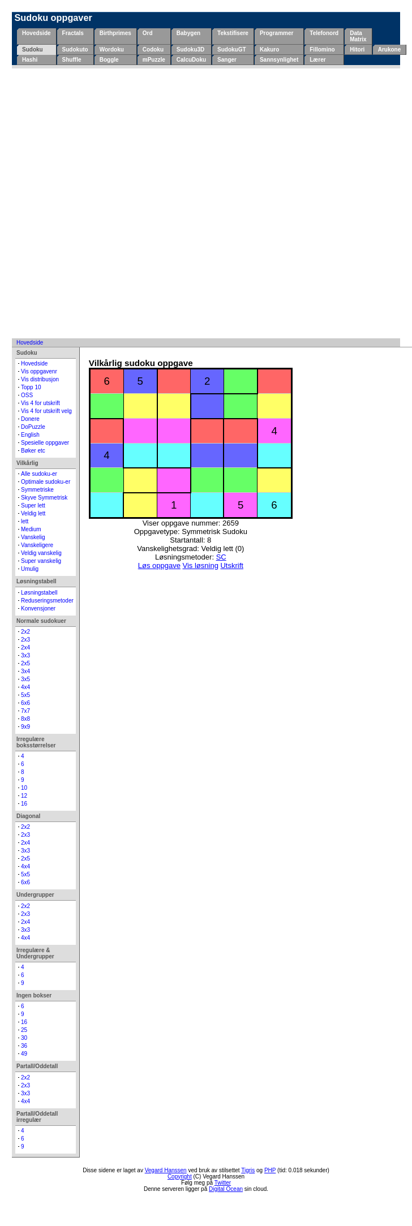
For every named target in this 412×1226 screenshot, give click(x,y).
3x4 (25, 671)
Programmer (276, 33)
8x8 (25, 719)
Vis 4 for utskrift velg (46, 411)
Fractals (73, 33)
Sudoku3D (190, 49)
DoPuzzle (33, 427)
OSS (27, 395)
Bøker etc (33, 451)
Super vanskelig (41, 561)
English (30, 435)
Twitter (222, 1183)
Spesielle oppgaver (45, 443)
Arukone (389, 49)
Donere (30, 419)
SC (221, 557)
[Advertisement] (129, 203)
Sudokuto (75, 49)
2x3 (25, 639)
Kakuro (269, 49)
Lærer (317, 60)
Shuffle (71, 60)
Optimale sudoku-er (45, 482)
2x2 (25, 632)
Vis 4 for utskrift (40, 403)
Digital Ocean (226, 1189)
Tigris (248, 1170)
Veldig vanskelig (41, 553)
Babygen (188, 33)
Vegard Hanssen (166, 1170)
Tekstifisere (232, 33)
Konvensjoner (38, 608)
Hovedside (36, 33)
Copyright (180, 1176)
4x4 (25, 687)
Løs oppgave (159, 565)
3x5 (25, 679)
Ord (148, 33)
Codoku (153, 49)
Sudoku (32, 49)
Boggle (109, 60)
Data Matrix (358, 36)
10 (24, 788)
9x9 (25, 727)
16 (24, 804)
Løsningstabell (39, 593)
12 (24, 796)
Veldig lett (33, 513)
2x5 (25, 663)
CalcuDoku (191, 60)
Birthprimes (115, 33)
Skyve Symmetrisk (44, 497)
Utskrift (231, 565)
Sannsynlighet (279, 60)
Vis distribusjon (40, 379)
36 (24, 1046)
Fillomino (322, 49)
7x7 (25, 711)
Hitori (357, 49)
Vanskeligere (37, 545)
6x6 (25, 703)
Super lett (33, 505)
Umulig (29, 569)
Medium (31, 529)
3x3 (25, 655)
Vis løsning (200, 565)
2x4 (25, 647)
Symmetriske (37, 490)
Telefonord (324, 33)
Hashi (29, 60)
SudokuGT (231, 49)
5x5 (25, 695)
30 (24, 1038)
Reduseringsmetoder (47, 600)
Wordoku (112, 49)
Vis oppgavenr (39, 371)
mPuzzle (154, 60)
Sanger (227, 60)
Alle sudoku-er (39, 474)
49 (24, 1054)
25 (24, 1030)
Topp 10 (31, 387)
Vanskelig (33, 537)
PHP (270, 1170)
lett (24, 521)
